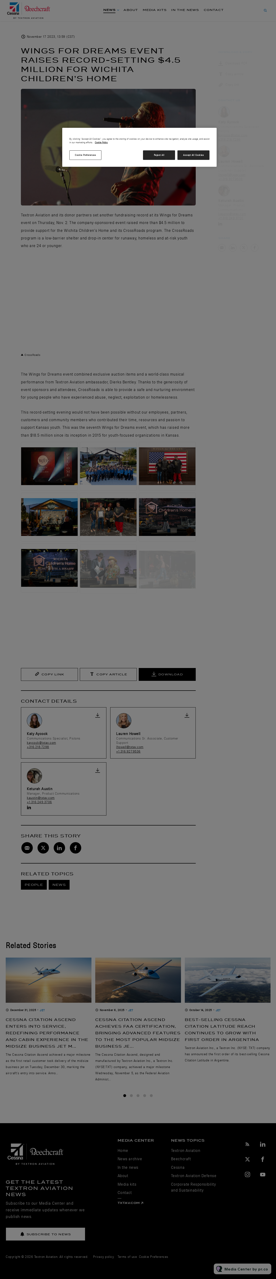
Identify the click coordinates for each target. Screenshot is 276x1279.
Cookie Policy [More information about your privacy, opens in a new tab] (101, 142)
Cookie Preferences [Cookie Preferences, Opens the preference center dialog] (85, 155)
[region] (139, 147)
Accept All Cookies (193, 155)
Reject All (159, 155)
